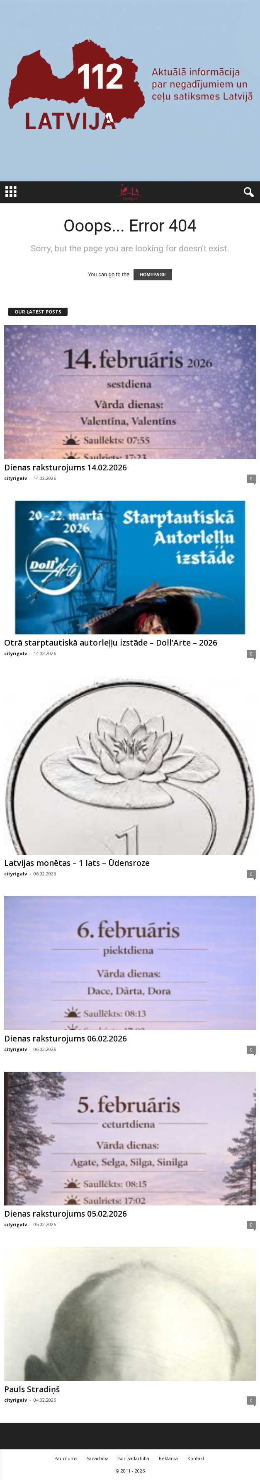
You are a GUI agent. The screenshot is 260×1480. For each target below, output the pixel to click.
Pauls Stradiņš (32, 1389)
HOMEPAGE (153, 274)
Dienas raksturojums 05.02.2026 (65, 1213)
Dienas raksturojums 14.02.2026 (65, 467)
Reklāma (168, 1458)
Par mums (65, 1458)
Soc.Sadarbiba (133, 1458)
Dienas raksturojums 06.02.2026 (65, 1038)
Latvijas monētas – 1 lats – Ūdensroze (77, 863)
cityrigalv (15, 478)
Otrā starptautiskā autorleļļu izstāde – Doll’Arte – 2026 (110, 642)
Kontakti (196, 1458)
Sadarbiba (98, 1458)
